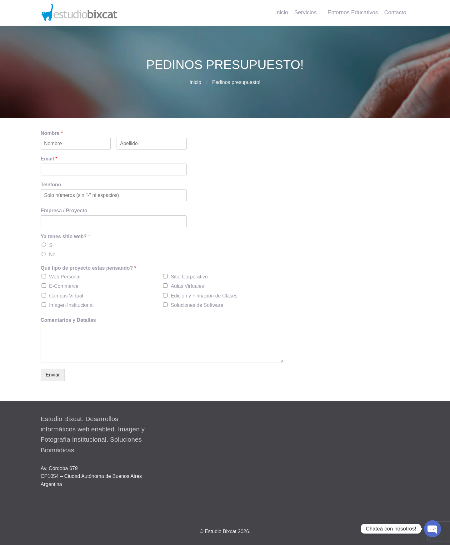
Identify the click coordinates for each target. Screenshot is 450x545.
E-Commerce (63, 286)
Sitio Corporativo (189, 276)
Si (51, 245)
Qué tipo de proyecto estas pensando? (88, 268)
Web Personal (64, 276)
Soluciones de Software (197, 305)
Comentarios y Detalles (68, 320)
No (52, 254)
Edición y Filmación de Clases (204, 295)
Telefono (51, 184)
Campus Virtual (66, 295)
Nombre (52, 133)
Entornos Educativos (353, 12)
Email (49, 158)
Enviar (53, 374)
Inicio (281, 12)
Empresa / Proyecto (64, 210)
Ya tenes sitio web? (65, 236)
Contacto (395, 12)
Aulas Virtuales (187, 286)
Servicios (305, 12)
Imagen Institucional (71, 305)
